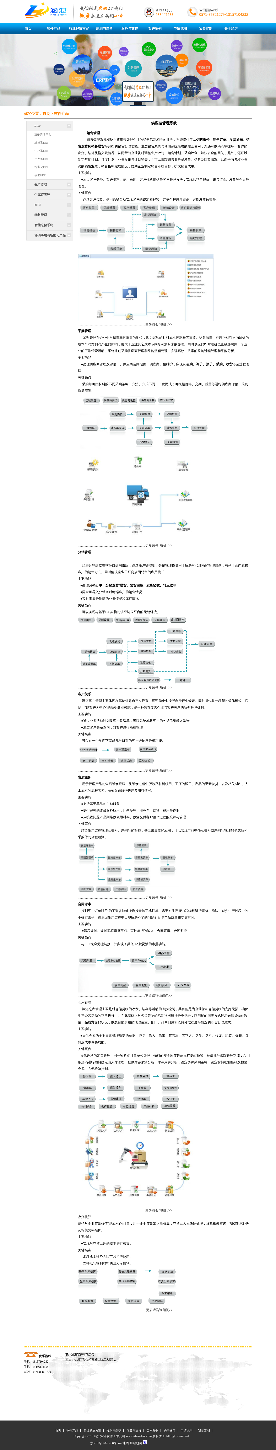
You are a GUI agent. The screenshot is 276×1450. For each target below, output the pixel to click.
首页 (28, 28)
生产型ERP (41, 159)
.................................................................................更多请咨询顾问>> (125, 324)
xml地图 (123, 1443)
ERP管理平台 (43, 134)
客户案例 (155, 28)
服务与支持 (129, 28)
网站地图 (136, 1443)
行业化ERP (41, 167)
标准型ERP (41, 142)
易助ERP (40, 175)
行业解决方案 (79, 28)
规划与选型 (104, 28)
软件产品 (53, 28)
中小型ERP (41, 150)
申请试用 (180, 28)
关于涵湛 (231, 28)
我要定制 (205, 28)
